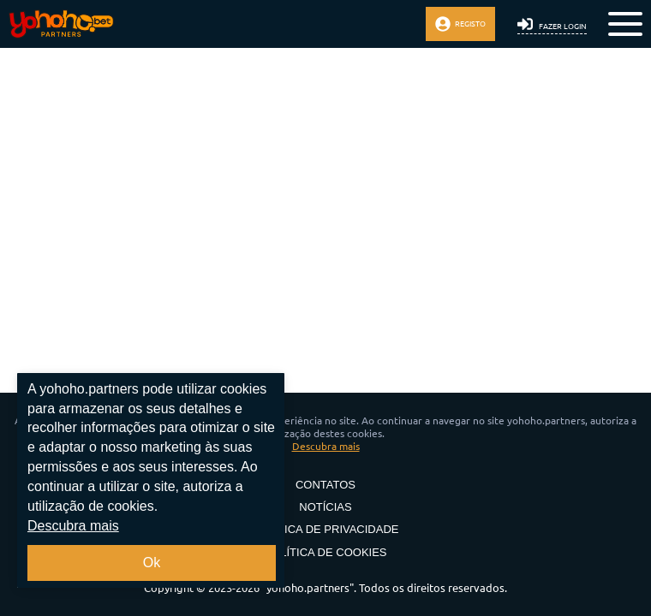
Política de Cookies (325, 553)
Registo (460, 24)
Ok (151, 562)
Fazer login (552, 24)
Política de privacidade (326, 530)
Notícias (325, 507)
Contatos (325, 485)
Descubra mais (326, 446)
